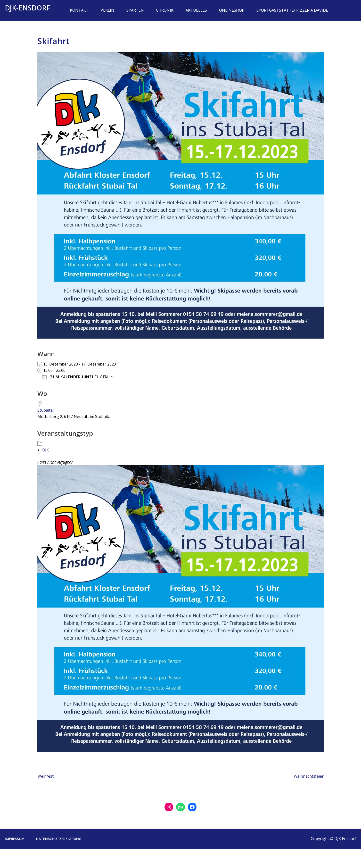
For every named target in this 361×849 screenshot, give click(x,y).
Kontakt (79, 10)
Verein (107, 10)
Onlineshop (231, 10)
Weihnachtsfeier (309, 776)
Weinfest (45, 776)
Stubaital (45, 410)
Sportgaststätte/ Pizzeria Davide (292, 10)
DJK (45, 450)
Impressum (15, 838)
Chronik (164, 10)
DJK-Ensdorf (27, 7)
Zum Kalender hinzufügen (75, 377)
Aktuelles (196, 10)
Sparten (135, 10)
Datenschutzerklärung (58, 838)
